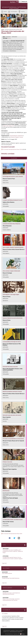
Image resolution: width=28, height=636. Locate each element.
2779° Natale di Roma (7, 573)
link (25, 183)
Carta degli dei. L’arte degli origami (11, 294)
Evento (9, 38)
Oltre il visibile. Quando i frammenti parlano (13, 247)
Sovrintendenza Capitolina (16, 135)
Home (2, 29)
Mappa (23, 11)
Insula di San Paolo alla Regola (10, 498)
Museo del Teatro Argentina (10, 469)
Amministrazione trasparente (16, 631)
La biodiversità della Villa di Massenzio (12, 223)
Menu (5, 11)
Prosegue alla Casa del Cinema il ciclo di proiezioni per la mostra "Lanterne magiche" (13, 558)
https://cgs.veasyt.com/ (8, 125)
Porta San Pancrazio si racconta (10, 366)
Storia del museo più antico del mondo (12, 415)
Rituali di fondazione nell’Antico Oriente (12, 391)
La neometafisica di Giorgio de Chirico (12, 341)
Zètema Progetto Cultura (17, 137)
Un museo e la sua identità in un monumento (13, 438)
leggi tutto (4, 563)
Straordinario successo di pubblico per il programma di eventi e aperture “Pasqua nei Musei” (13, 551)
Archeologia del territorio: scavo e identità (13, 176)
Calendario (14, 11)
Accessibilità (5, 613)
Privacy (23, 634)
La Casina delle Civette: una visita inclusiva (12, 519)
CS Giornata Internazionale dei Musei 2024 (12, 149)
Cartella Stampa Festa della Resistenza (10, 578)
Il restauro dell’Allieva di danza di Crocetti (12, 200)
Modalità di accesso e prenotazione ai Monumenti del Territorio (11, 593)
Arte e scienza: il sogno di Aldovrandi (11, 271)
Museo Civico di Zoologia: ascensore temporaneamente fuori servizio (11, 599)
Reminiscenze (6, 490)
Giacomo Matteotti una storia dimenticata (12, 318)
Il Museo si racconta (7, 462)
